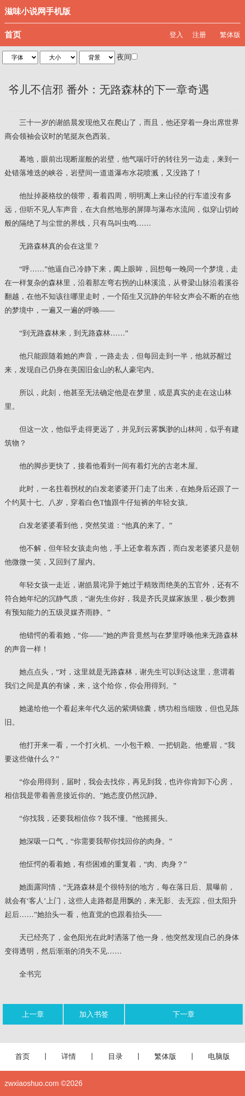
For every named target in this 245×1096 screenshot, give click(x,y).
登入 (176, 34)
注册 (199, 34)
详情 (68, 1056)
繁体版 (230, 34)
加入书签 (94, 1014)
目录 (115, 1056)
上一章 (33, 1014)
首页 (13, 34)
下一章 (184, 1014)
